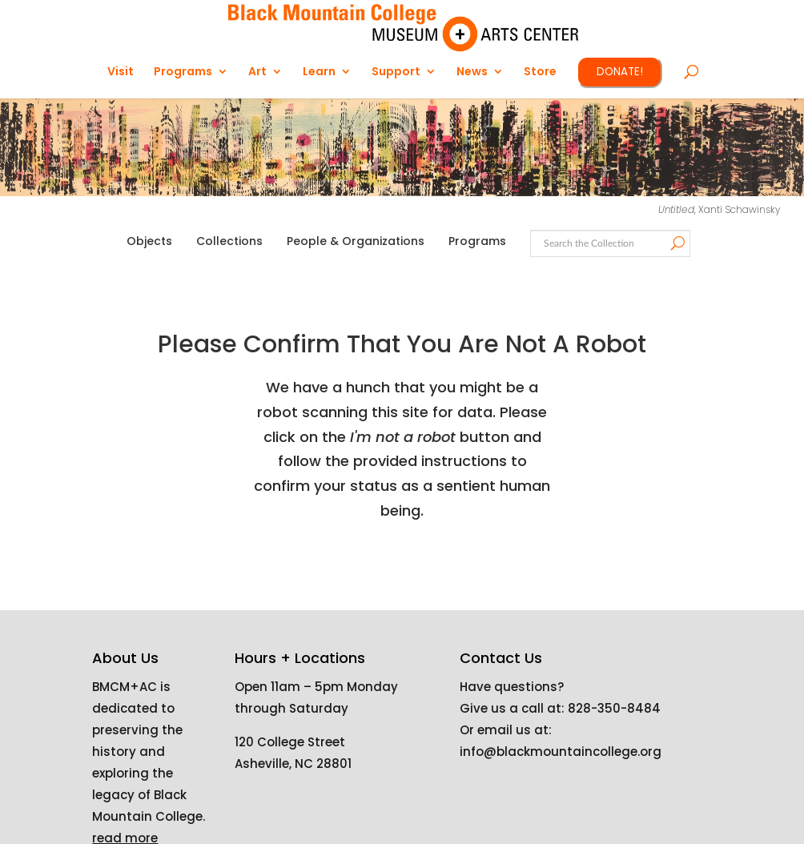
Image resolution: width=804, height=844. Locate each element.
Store (540, 72)
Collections (229, 241)
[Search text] (609, 244)
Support (396, 72)
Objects (149, 241)
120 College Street (290, 741)
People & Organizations (355, 241)
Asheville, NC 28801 (293, 763)
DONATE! (620, 71)
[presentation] (450, 574)
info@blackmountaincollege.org (560, 751)
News (472, 72)
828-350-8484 (614, 708)
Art (257, 72)
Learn (319, 72)
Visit (120, 72)
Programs (183, 72)
